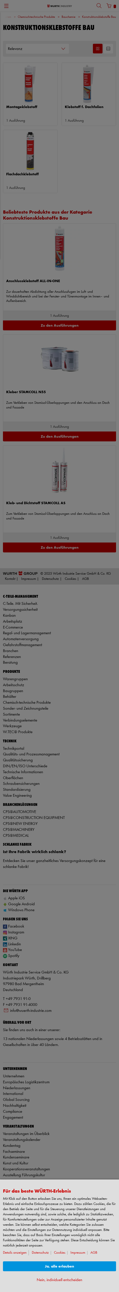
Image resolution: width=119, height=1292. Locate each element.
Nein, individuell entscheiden (59, 1280)
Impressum (77, 1253)
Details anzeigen (15, 1253)
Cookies (59, 1253)
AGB (93, 1253)
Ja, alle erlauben (59, 1266)
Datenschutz (40, 1253)
